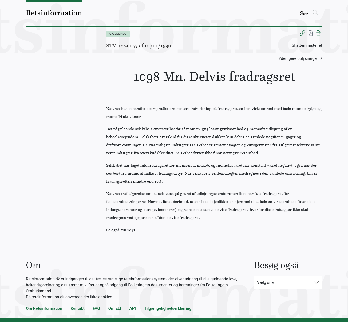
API (132, 308)
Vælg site (265, 282)
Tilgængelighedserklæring (167, 308)
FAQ (96, 308)
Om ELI (114, 308)
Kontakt (77, 308)
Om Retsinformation (44, 308)
